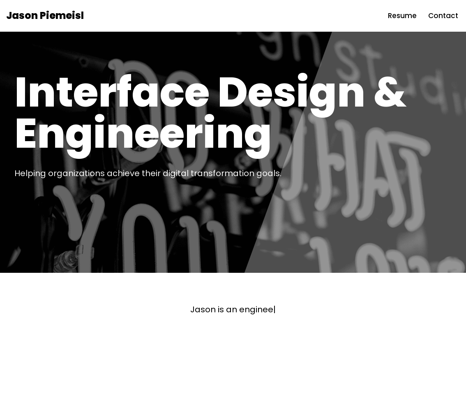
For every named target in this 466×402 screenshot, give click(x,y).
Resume (402, 16)
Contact (443, 16)
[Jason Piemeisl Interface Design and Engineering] (45, 15)
